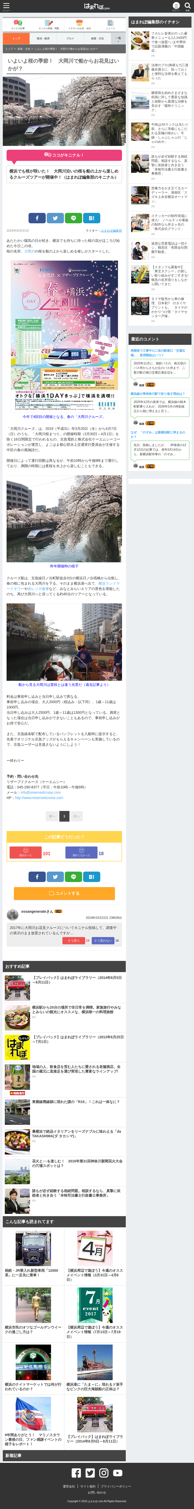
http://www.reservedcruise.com (39, 798)
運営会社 (69, 1486)
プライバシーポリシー (116, 1486)
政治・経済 (43, 38)
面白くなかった (81, 852)
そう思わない (103, 940)
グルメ (70, 38)
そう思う (74, 940)
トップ (16, 38)
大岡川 (29, 251)
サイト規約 (87, 1486)
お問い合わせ (97, 1492)
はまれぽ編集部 (111, 230)
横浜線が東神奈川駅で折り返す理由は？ (158, 394)
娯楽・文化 (97, 38)
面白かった (25, 852)
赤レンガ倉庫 (38, 589)
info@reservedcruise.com (41, 792)
